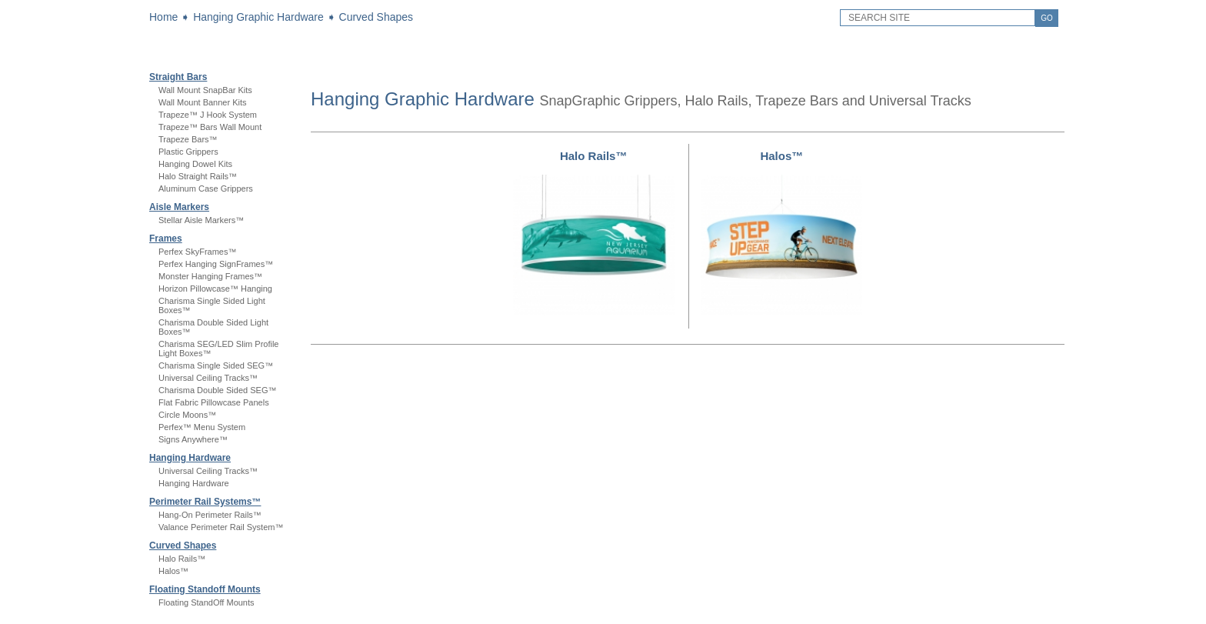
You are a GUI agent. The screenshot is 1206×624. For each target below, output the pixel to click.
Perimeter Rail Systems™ (205, 501)
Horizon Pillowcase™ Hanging (215, 288)
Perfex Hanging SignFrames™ (215, 264)
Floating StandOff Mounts (206, 602)
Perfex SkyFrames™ (197, 251)
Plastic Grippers (188, 151)
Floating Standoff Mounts (205, 589)
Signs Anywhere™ (193, 439)
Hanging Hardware (190, 457)
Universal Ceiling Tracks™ (208, 377)
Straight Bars (178, 77)
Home (163, 17)
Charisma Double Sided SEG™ (217, 390)
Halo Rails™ (181, 558)
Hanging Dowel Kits (195, 164)
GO (1047, 18)
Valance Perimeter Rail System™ (220, 527)
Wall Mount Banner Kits (202, 102)
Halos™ (173, 571)
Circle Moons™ (187, 414)
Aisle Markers (179, 207)
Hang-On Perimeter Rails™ (210, 514)
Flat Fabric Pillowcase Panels (213, 402)
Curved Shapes (376, 17)
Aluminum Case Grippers (205, 188)
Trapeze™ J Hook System (207, 114)
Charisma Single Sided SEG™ (215, 365)
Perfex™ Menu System (201, 427)
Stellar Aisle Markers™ (201, 220)
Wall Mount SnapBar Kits (205, 90)
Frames (165, 238)
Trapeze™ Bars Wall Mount (210, 127)
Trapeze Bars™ (188, 139)
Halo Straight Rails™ (197, 176)
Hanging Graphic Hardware (258, 17)
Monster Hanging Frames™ (210, 276)
